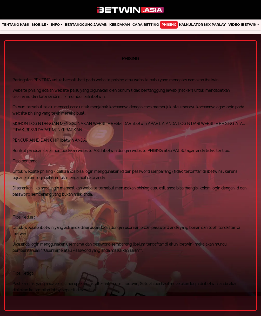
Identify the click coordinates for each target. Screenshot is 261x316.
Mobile (39, 24)
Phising (169, 24)
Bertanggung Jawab (86, 24)
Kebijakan (119, 24)
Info (55, 24)
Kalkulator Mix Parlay (202, 24)
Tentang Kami (15, 24)
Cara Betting (145, 24)
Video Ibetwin (242, 24)
